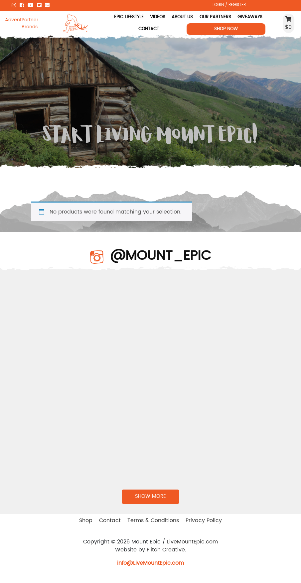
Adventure (13, 19)
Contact (148, 29)
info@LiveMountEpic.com (150, 563)
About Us (182, 17)
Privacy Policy (204, 520)
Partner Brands (30, 23)
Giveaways (249, 17)
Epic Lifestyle (128, 17)
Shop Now (226, 29)
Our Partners (215, 17)
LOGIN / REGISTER (229, 5)
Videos (157, 17)
